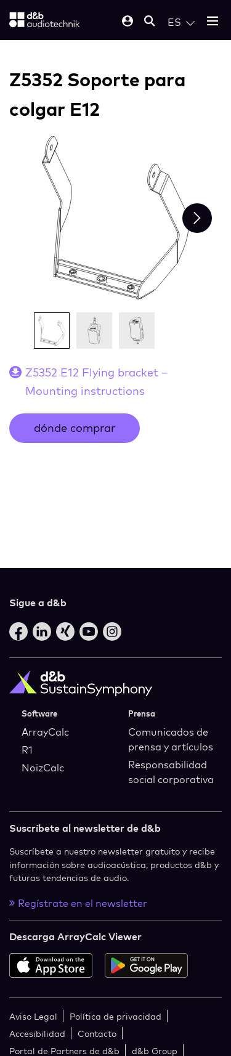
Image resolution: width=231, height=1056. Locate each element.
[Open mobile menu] (212, 22)
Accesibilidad (37, 1033)
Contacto (97, 1033)
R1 (27, 750)
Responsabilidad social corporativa (171, 772)
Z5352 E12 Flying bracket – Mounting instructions (96, 382)
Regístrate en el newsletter (78, 903)
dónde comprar (74, 428)
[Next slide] (197, 218)
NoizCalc (43, 768)
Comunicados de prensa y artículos (170, 739)
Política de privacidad (115, 1016)
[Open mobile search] (149, 22)
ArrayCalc (45, 732)
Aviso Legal (33, 1016)
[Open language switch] (181, 22)
